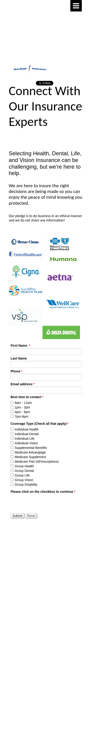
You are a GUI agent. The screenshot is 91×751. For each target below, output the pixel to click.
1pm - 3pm (22, 407)
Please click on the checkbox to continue (43, 491)
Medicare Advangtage (30, 452)
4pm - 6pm (22, 412)
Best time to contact (27, 397)
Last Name (19, 358)
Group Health (24, 466)
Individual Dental (27, 434)
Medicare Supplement (30, 457)
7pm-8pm (21, 416)
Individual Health (27, 429)
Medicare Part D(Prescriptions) (37, 461)
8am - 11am (23, 403)
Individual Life (24, 438)
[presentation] (45, 503)
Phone (16, 371)
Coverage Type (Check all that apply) (39, 423)
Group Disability (26, 484)
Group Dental (24, 471)
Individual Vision (26, 443)
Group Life (22, 475)
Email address (22, 384)
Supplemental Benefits (31, 448)
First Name (20, 345)
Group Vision (24, 480)
